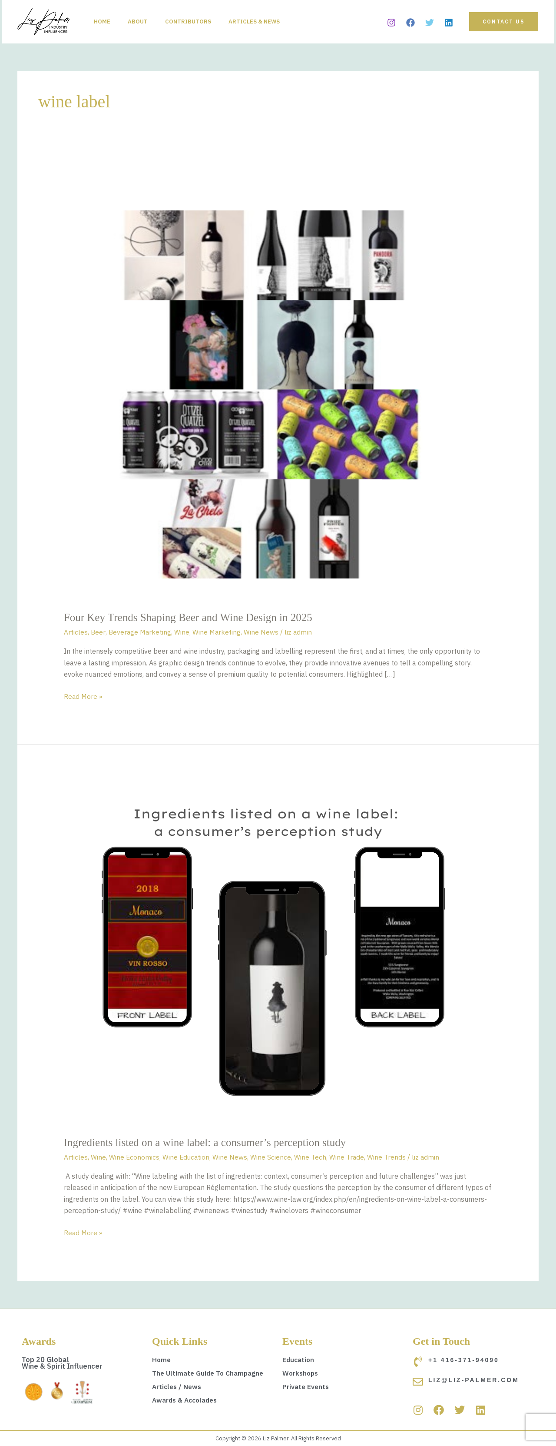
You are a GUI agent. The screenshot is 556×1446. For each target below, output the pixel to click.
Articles (76, 632)
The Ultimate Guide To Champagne (210, 1373)
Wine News (263, 632)
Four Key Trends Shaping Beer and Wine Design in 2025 (193, 617)
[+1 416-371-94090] (418, 1361)
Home (104, 21)
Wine (183, 632)
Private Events (306, 1386)
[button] (504, 22)
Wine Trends (388, 1157)
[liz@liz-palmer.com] (418, 1381)
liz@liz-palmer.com (473, 1379)
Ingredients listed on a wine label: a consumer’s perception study (210, 1142)
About (143, 21)
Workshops (301, 1373)
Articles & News (266, 21)
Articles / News (178, 1386)
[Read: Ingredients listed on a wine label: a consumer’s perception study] (268, 952)
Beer (98, 632)
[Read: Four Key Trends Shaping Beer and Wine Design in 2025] (278, 384)
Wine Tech (312, 1157)
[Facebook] (410, 22)
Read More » (83, 696)
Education (299, 1359)
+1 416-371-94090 (463, 1359)
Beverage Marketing (141, 632)
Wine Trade (348, 1157)
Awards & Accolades (187, 1400)
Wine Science (272, 1157)
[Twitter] (429, 22)
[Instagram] (391, 22)
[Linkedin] (448, 22)
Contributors (197, 21)
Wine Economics (134, 1157)
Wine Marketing (218, 632)
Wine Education (187, 1157)
